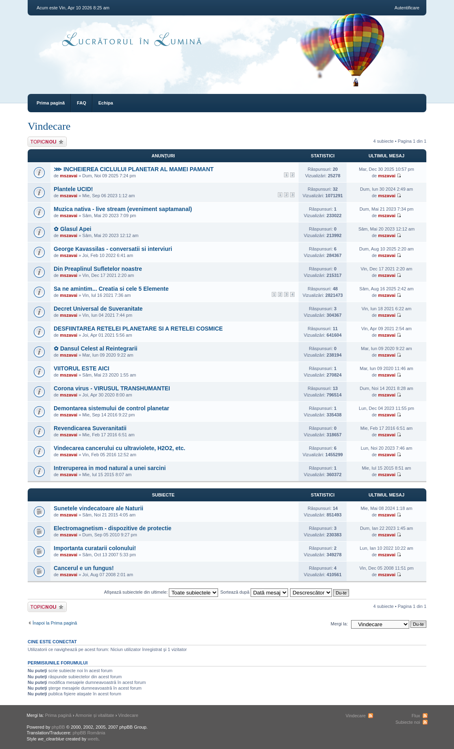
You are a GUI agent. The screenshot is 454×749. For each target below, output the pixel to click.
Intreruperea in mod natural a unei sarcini (110, 468)
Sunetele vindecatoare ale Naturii (98, 508)
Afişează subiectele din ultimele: (161, 592)
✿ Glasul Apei (72, 229)
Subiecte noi (407, 722)
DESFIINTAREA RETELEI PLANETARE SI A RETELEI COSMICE (138, 328)
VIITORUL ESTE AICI (81, 368)
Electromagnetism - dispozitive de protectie (112, 528)
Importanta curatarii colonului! (95, 548)
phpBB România (88, 732)
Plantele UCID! (73, 189)
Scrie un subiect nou (47, 142)
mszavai (68, 175)
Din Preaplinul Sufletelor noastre (98, 269)
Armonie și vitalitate (94, 715)
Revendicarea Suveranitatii (90, 428)
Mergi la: (339, 623)
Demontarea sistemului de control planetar (111, 408)
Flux (416, 715)
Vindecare (49, 126)
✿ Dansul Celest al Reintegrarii (96, 348)
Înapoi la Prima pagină (55, 623)
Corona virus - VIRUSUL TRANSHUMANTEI (112, 388)
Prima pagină (51, 102)
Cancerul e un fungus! (84, 568)
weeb (92, 738)
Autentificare (407, 7)
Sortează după (254, 592)
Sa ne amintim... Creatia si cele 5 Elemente (111, 288)
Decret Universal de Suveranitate (98, 308)
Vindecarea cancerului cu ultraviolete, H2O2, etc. (119, 448)
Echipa (105, 102)
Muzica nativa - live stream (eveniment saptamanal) (123, 209)
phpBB (58, 727)
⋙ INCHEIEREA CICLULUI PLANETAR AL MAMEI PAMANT (134, 169)
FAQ (81, 102)
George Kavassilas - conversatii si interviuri (113, 249)
